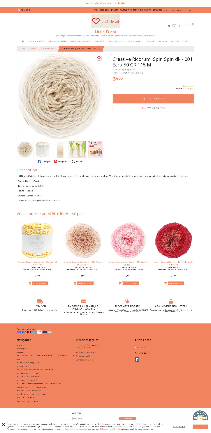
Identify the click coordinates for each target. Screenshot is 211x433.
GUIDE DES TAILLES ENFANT (28, 401)
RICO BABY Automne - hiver (28, 377)
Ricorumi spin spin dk (48, 49)
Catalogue (21, 349)
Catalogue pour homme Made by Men (32, 387)
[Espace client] (180, 25)
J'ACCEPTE (200, 426)
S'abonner (128, 419)
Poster (77, 161)
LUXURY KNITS (23, 366)
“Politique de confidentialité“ (110, 429)
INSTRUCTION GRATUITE (27, 398)
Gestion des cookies (83, 356)
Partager (44, 161)
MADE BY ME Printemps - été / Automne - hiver (35, 370)
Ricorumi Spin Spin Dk (124, 69)
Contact (188, 10)
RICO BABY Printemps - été (27, 380)
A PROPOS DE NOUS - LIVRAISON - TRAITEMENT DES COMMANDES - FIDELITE (46, 356)
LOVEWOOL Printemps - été (28, 363)
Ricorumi (32, 49)
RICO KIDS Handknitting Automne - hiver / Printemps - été (39, 384)
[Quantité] (118, 87)
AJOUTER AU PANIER (153, 98)
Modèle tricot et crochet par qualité (31, 394)
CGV (19, 359)
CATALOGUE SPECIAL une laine (29, 391)
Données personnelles (84, 360)
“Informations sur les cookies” (76, 429)
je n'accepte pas (179, 426)
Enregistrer (61, 161)
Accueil (22, 49)
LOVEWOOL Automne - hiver (28, 373)
